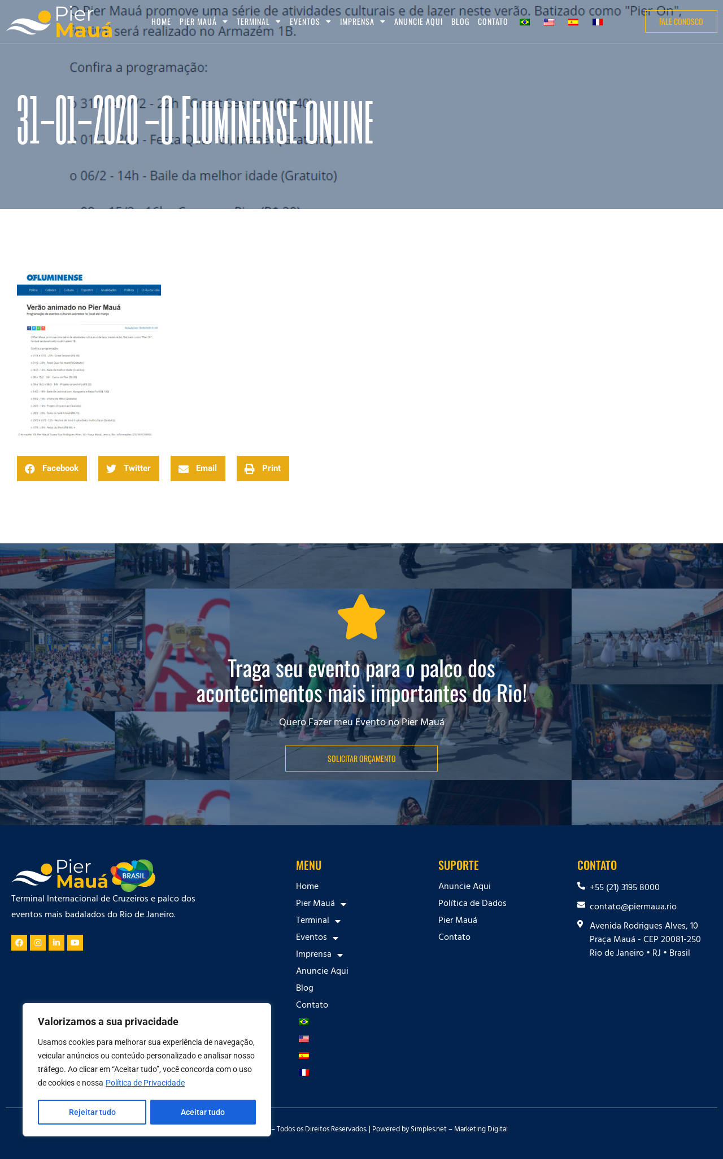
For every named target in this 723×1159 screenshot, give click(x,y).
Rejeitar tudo (91, 1112)
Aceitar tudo (203, 1112)
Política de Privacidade (145, 1083)
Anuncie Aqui (418, 21)
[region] (147, 1070)
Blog (460, 21)
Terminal (259, 21)
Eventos (311, 21)
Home (161, 21)
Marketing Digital (481, 1130)
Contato (493, 21)
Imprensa (363, 21)
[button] (52, 468)
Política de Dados (472, 904)
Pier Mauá (204, 21)
